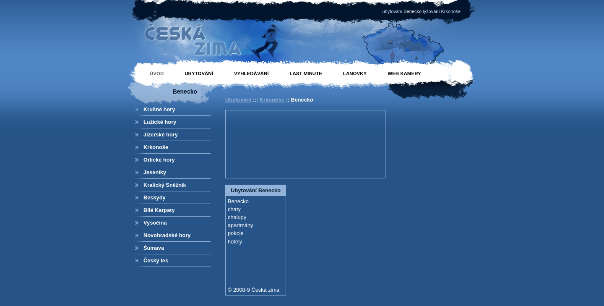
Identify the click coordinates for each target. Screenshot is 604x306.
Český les (155, 260)
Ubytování (199, 73)
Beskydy (154, 197)
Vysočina (155, 223)
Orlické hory (159, 160)
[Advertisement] (265, 143)
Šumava (153, 248)
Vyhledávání (251, 73)
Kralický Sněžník (164, 185)
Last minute (305, 73)
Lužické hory (159, 122)
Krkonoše (155, 147)
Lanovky (355, 73)
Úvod (157, 73)
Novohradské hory (166, 235)
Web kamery (404, 73)
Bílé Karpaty (159, 210)
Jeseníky (154, 172)
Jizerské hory (160, 134)
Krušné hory (159, 109)
